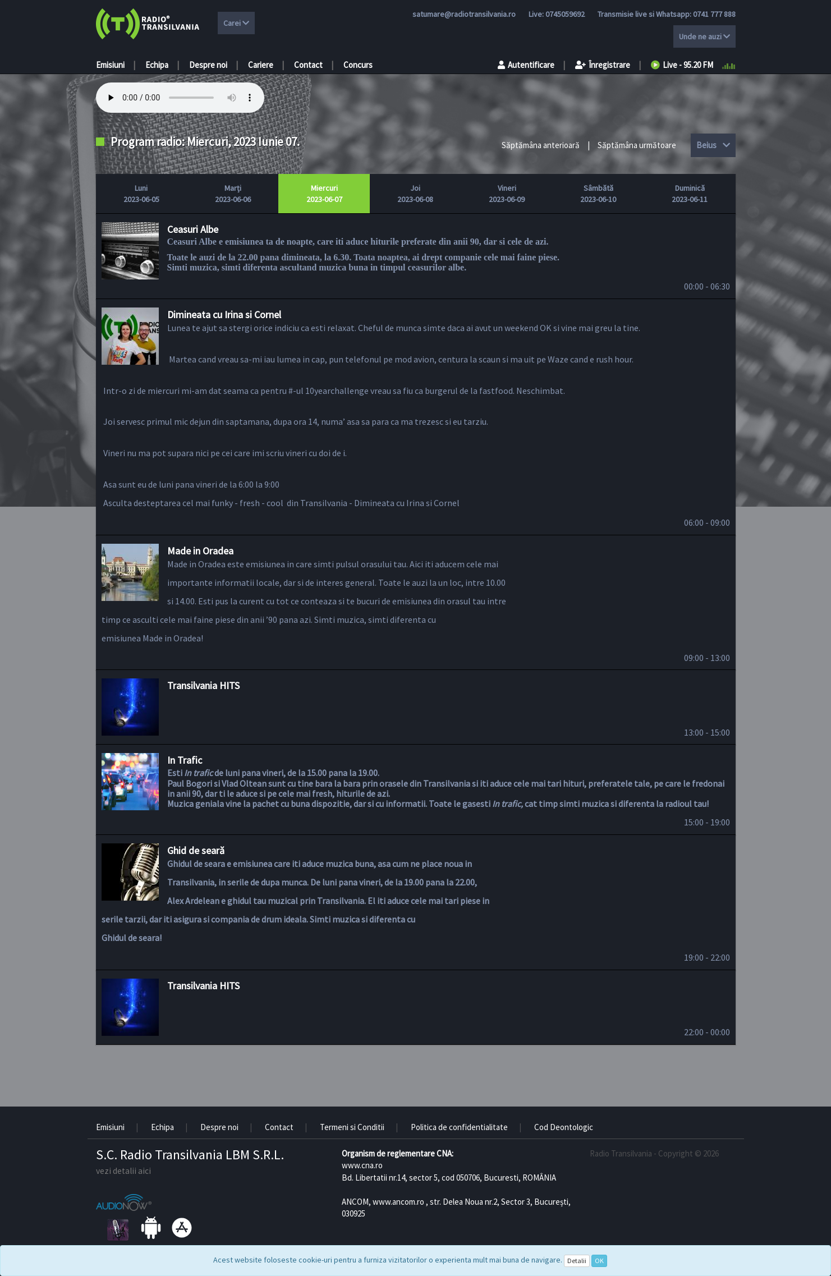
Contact (308, 64)
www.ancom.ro (398, 1201)
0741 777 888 (714, 14)
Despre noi (208, 64)
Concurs (358, 64)
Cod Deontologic (563, 1127)
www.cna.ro (362, 1165)
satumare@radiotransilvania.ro (464, 14)
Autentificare (526, 64)
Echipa (156, 64)
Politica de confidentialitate (459, 1127)
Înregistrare (602, 64)
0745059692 (565, 14)
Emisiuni (110, 64)
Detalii (576, 1260)
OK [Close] (599, 1260)
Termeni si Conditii (352, 1127)
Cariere (260, 64)
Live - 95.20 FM (682, 64)
